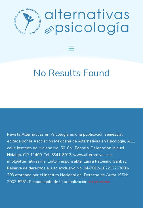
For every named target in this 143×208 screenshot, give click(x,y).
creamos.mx (99, 181)
